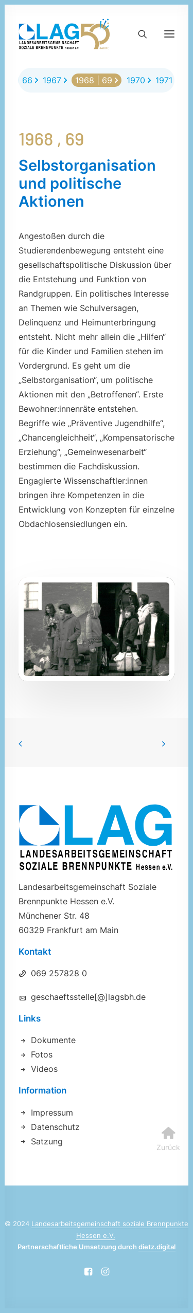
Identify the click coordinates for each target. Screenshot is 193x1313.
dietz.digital (157, 1247)
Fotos (41, 1054)
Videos (44, 1069)
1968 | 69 (93, 80)
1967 (52, 80)
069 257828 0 (59, 973)
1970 (136, 80)
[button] (169, 34)
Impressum (52, 1112)
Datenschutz (55, 1127)
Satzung (47, 1141)
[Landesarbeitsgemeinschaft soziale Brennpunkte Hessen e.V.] (64, 34)
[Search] (138, 34)
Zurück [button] (168, 1096)
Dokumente (53, 1040)
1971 (163, 80)
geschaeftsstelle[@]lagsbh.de (88, 997)
